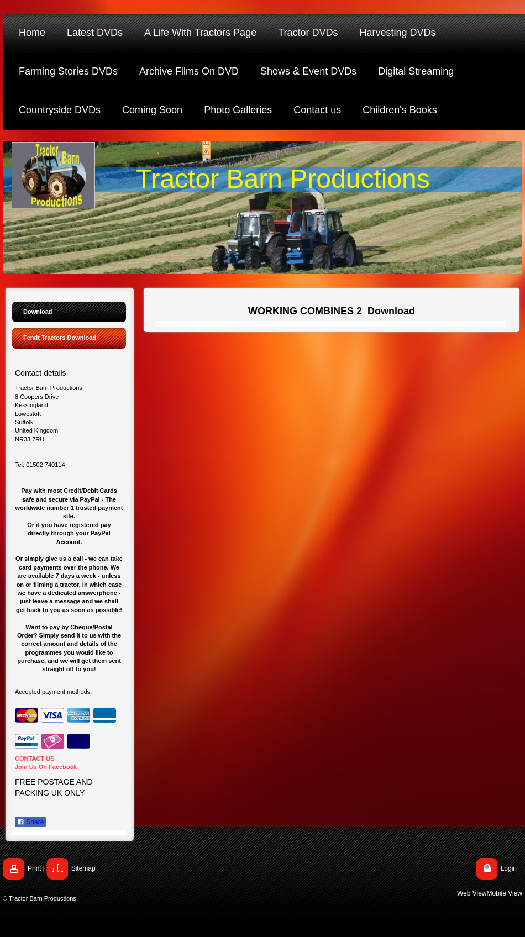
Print (34, 868)
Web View (472, 893)
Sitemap (83, 868)
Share (30, 822)
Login (509, 868)
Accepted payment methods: (53, 691)
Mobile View (504, 893)
